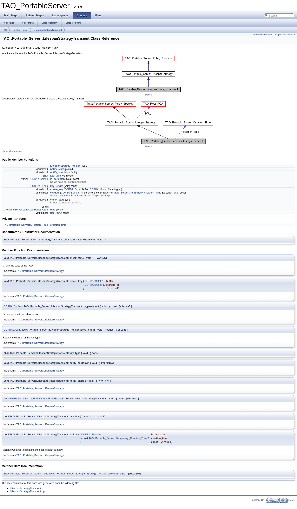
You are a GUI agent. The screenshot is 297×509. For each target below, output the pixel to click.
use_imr (55, 213)
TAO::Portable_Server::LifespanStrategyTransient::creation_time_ (87, 479)
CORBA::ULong (39, 186)
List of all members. (12, 152)
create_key (56, 190)
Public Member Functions (265, 34)
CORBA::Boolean (38, 179)
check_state (57, 200)
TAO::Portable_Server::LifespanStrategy (40, 272)
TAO (4, 30)
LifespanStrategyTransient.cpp (28, 497)
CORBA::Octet (73, 190)
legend (148, 95)
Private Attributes (287, 34)
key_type (55, 176)
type (52, 210)
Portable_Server (20, 30)
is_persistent (57, 179)
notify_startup (58, 169)
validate (54, 193)
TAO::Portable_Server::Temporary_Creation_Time (132, 193)
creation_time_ (59, 225)
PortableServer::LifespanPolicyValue (26, 210)
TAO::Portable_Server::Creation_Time (25, 225)
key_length (56, 186)
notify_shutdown (60, 173)
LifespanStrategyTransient (47, 30)
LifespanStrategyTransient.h (26, 494)
